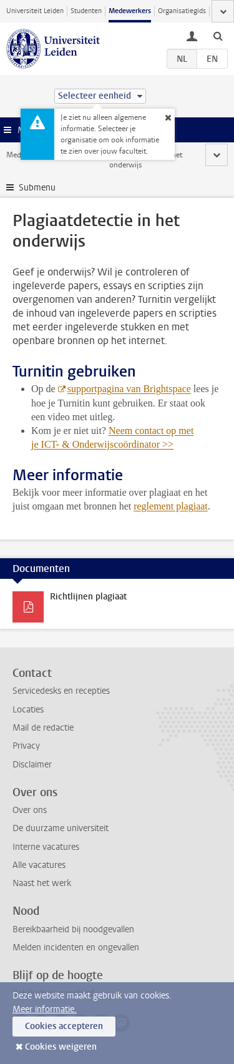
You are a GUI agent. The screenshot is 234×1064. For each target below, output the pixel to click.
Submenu (37, 188)
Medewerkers (130, 11)
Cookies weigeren (61, 1047)
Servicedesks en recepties (61, 691)
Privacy (26, 746)
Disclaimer (32, 765)
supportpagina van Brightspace (129, 388)
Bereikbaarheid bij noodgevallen (73, 929)
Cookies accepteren (64, 1026)
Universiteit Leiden (35, 11)
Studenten (86, 11)
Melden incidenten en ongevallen (75, 947)
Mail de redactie (43, 728)
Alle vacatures (39, 865)
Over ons (29, 810)
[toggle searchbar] (218, 36)
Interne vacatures (45, 847)
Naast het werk (41, 883)
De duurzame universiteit (60, 828)
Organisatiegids (182, 11)
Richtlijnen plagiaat (88, 597)
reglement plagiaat (171, 506)
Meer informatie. (44, 1009)
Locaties (28, 710)
